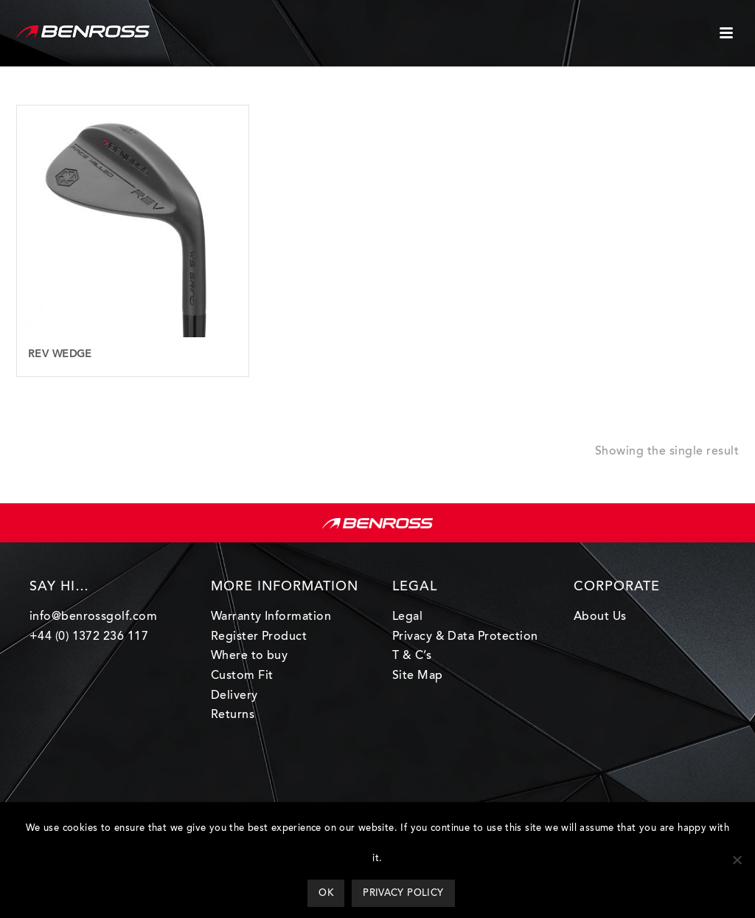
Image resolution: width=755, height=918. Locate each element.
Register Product (259, 637)
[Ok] (736, 859)
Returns (232, 715)
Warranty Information (271, 617)
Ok (326, 893)
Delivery (234, 696)
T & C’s (411, 656)
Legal (407, 617)
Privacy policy (403, 893)
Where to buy (249, 656)
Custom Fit (242, 676)
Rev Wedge (60, 355)
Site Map (417, 676)
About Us (600, 617)
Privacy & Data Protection (465, 637)
